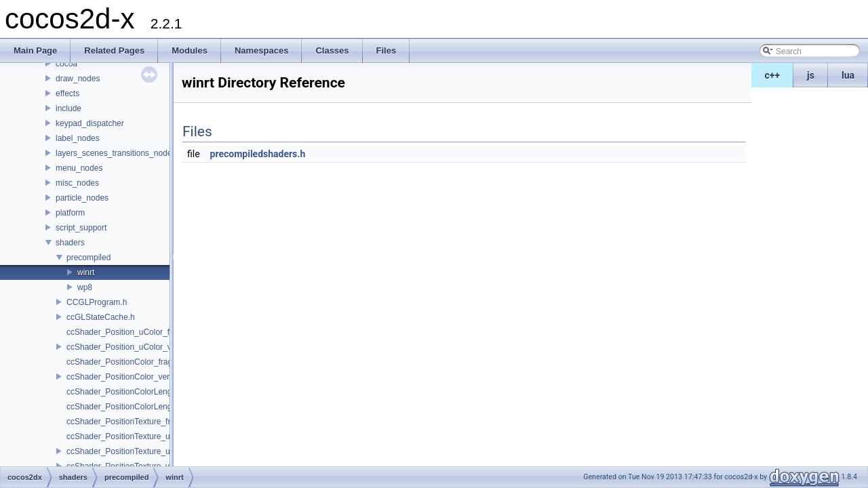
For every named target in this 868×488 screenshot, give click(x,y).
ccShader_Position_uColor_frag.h (127, 332)
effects (67, 93)
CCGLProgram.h (96, 302)
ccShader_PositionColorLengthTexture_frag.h (148, 391)
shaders (70, 242)
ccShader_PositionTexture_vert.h (126, 466)
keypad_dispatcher (90, 123)
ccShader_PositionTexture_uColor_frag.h (140, 436)
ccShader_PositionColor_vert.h (122, 377)
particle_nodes (82, 198)
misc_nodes (77, 183)
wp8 (84, 287)
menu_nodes (79, 168)
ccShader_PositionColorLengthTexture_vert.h (148, 406)
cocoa (66, 63)
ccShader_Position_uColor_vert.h (127, 347)
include (68, 108)
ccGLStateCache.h (100, 317)
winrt (85, 272)
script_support (81, 227)
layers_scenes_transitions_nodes (116, 153)
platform (70, 213)
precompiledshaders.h (258, 153)
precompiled (88, 257)
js (810, 75)
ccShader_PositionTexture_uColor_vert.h (140, 451)
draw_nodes (78, 78)
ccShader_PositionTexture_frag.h (126, 421)
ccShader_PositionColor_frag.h (122, 362)
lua (848, 75)
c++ (773, 75)
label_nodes (78, 138)
